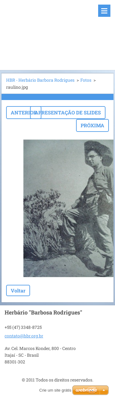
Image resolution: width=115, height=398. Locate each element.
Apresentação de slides (68, 112)
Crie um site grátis (55, 390)
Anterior (24, 112)
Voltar (18, 290)
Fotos (85, 80)
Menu (104, 11)
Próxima (92, 125)
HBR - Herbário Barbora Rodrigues (40, 80)
